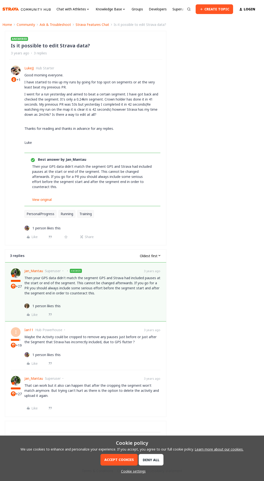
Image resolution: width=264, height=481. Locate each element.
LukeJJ (29, 68)
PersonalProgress (40, 213)
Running (67, 213)
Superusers (181, 9)
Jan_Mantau (33, 271)
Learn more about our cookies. (219, 449)
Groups (137, 9)
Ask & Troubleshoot (55, 24)
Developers (158, 9)
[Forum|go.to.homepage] (26, 9)
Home (7, 24)
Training (85, 213)
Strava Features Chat (92, 24)
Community (26, 24)
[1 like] (42, 228)
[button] (214, 9)
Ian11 (28, 330)
